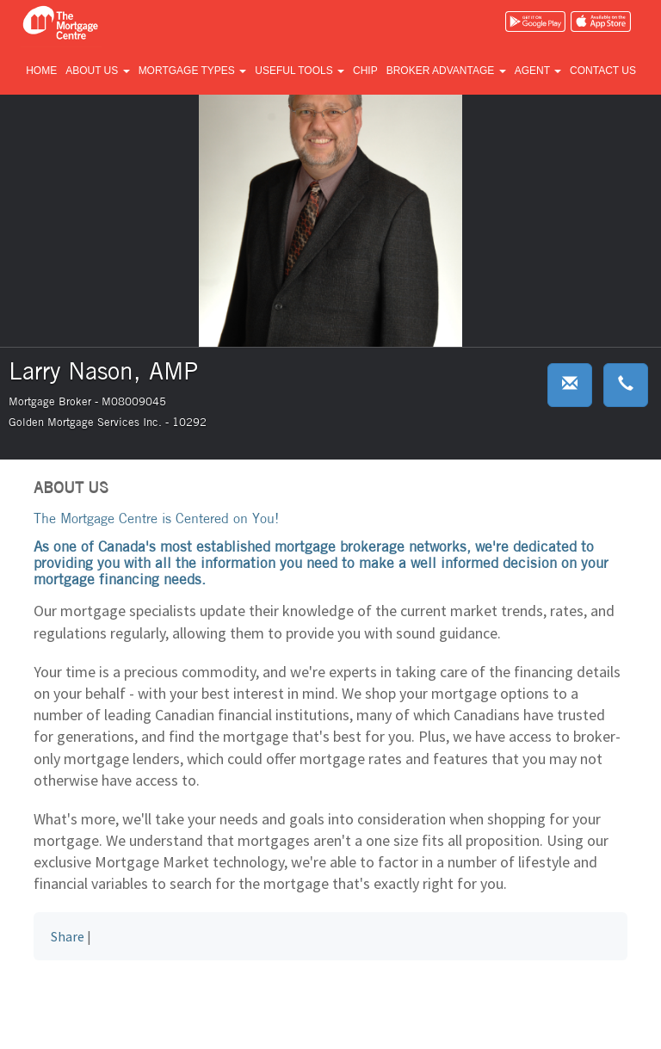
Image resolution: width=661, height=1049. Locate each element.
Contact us (603, 71)
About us (97, 71)
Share (67, 936)
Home (41, 71)
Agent (538, 71)
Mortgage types (193, 71)
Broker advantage (446, 71)
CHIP (365, 71)
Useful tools (299, 71)
